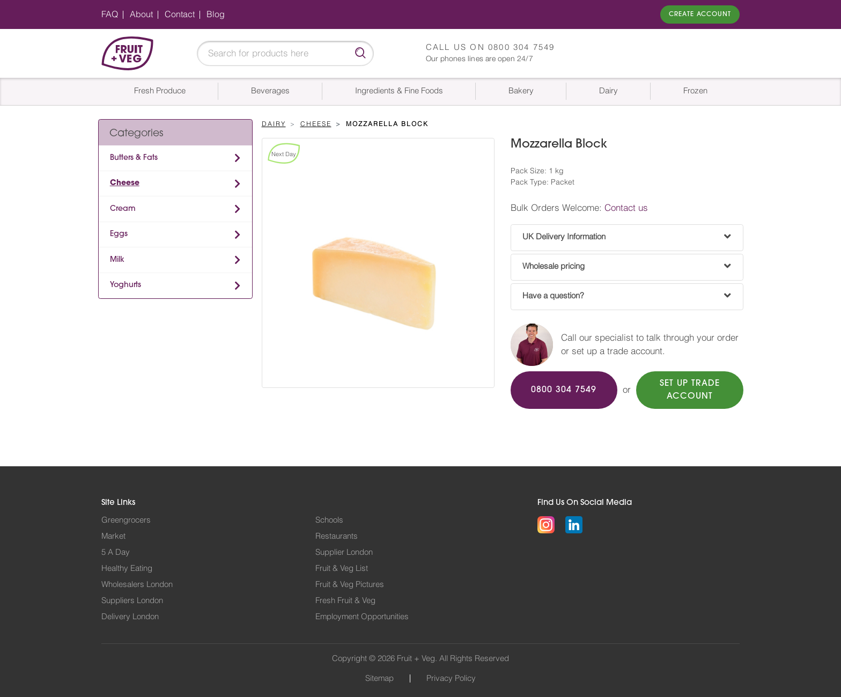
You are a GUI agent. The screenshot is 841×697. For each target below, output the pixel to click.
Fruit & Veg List (341, 568)
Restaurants (336, 536)
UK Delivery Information (564, 237)
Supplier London (344, 552)
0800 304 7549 (521, 47)
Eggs (119, 234)
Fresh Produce (160, 91)
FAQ (109, 14)
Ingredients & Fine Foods (399, 91)
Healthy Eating (126, 568)
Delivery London (130, 617)
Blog (215, 14)
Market (113, 536)
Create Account (700, 14)
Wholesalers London (137, 585)
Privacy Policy (451, 678)
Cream (123, 209)
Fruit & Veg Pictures (349, 585)
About (141, 14)
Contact (180, 14)
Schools (329, 520)
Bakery (521, 91)
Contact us (626, 207)
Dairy (608, 91)
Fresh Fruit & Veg (345, 601)
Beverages (270, 91)
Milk (117, 260)
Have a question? (553, 296)
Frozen (695, 91)
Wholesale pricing (553, 266)
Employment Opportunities (362, 617)
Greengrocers (126, 520)
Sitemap (379, 678)
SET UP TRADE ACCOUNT (690, 390)
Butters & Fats (134, 158)
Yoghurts (125, 285)
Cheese (124, 183)
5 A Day (115, 552)
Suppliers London (132, 601)
